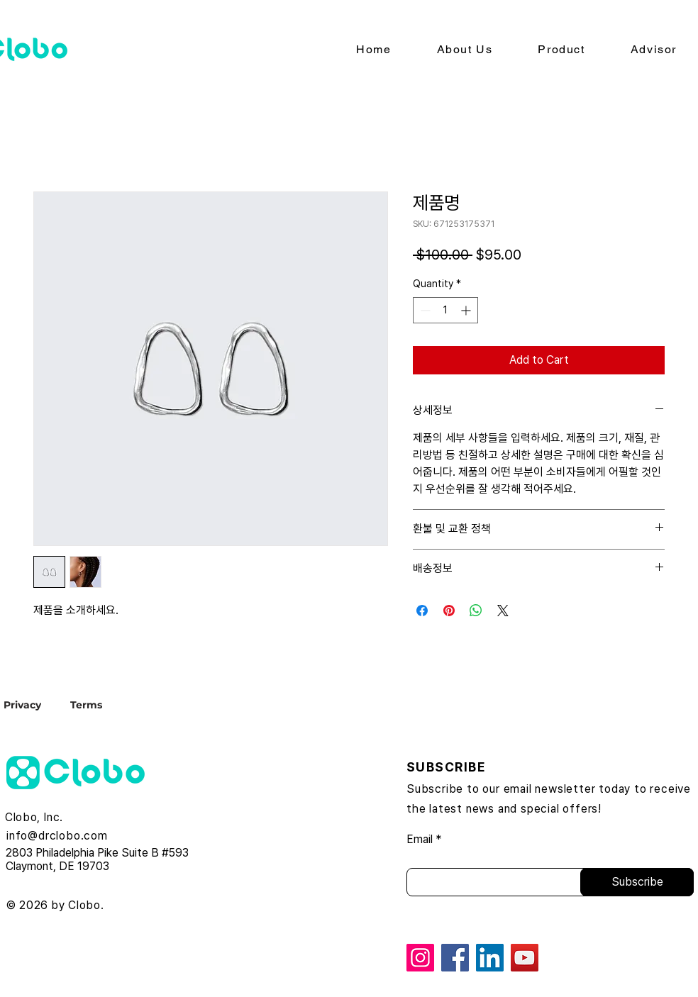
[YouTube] (524, 957)
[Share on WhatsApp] (475, 610)
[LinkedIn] (490, 957)
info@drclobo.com (57, 835)
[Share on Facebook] (422, 610)
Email (419, 839)
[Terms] (86, 704)
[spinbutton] (445, 310)
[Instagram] (420, 957)
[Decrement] (424, 310)
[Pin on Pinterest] (449, 610)
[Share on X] (502, 610)
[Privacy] (35, 704)
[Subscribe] (637, 882)
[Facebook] (455, 957)
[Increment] (467, 310)
